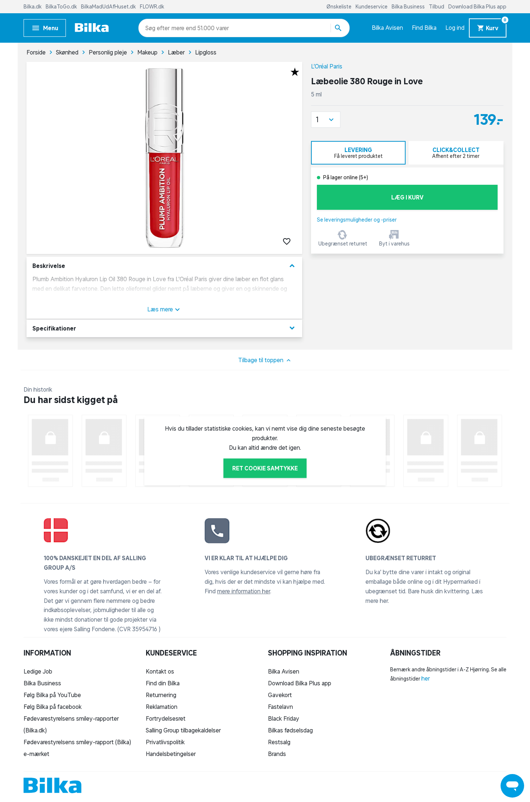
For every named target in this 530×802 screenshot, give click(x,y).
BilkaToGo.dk (62, 7)
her (425, 678)
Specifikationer (164, 328)
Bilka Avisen (387, 27)
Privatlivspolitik (165, 742)
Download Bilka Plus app (477, 7)
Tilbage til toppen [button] (265, 360)
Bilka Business (409, 7)
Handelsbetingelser (171, 753)
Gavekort (280, 695)
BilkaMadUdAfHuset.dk (109, 7)
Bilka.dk (33, 7)
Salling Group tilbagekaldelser (183, 730)
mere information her (243, 591)
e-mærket (36, 753)
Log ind (454, 27)
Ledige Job (38, 671)
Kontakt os (160, 671)
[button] (325, 119)
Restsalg (279, 742)
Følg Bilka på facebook (53, 706)
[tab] (358, 153)
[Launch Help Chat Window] (512, 786)
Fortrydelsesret (166, 718)
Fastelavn (280, 706)
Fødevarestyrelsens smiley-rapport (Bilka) (77, 742)
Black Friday (283, 718)
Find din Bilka (163, 683)
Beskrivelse (164, 266)
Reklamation (161, 706)
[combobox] (158, 28)
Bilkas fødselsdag (290, 730)
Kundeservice (372, 7)
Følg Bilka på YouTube (52, 695)
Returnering (161, 695)
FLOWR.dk (152, 7)
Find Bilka (424, 27)
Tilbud (437, 7)
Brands (277, 753)
